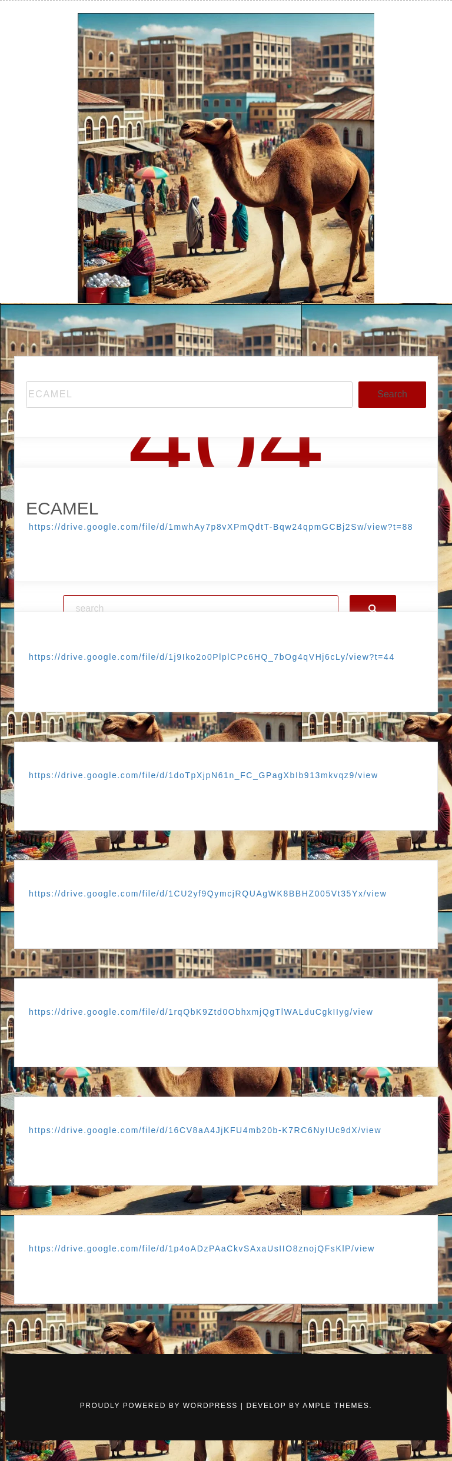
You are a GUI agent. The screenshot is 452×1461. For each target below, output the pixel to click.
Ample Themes (336, 1406)
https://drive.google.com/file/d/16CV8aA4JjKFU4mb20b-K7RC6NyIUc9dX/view (205, 1130)
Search (392, 394)
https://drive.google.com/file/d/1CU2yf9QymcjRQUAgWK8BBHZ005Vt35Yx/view (208, 893)
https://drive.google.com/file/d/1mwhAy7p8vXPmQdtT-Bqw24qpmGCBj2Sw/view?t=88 (221, 527)
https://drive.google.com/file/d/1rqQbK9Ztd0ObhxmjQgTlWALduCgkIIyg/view (201, 1012)
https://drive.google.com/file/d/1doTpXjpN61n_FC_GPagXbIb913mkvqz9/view (203, 775)
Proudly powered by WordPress (160, 1406)
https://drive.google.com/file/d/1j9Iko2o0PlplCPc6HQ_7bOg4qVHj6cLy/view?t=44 (212, 657)
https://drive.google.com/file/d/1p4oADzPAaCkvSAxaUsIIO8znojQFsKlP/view (202, 1248)
